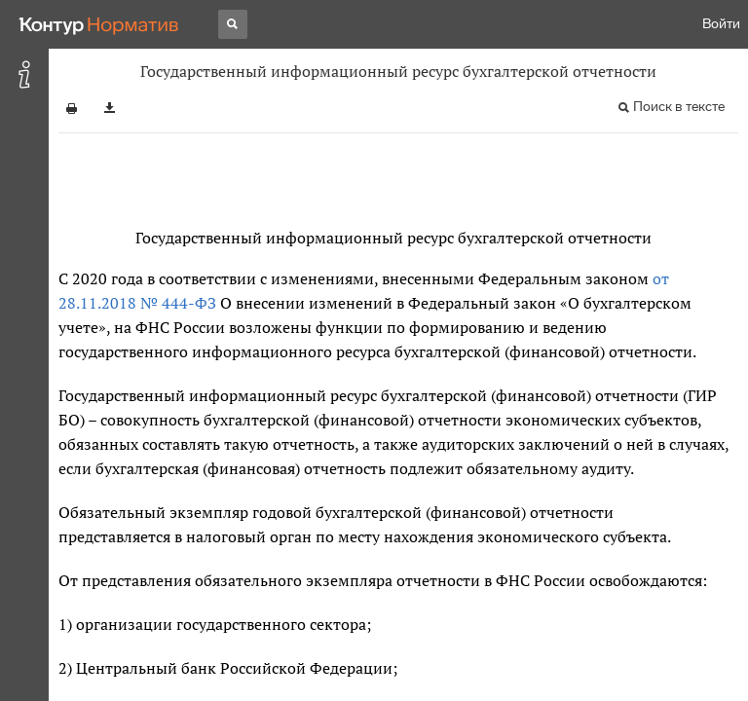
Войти (721, 24)
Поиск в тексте (679, 106)
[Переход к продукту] (99, 24)
